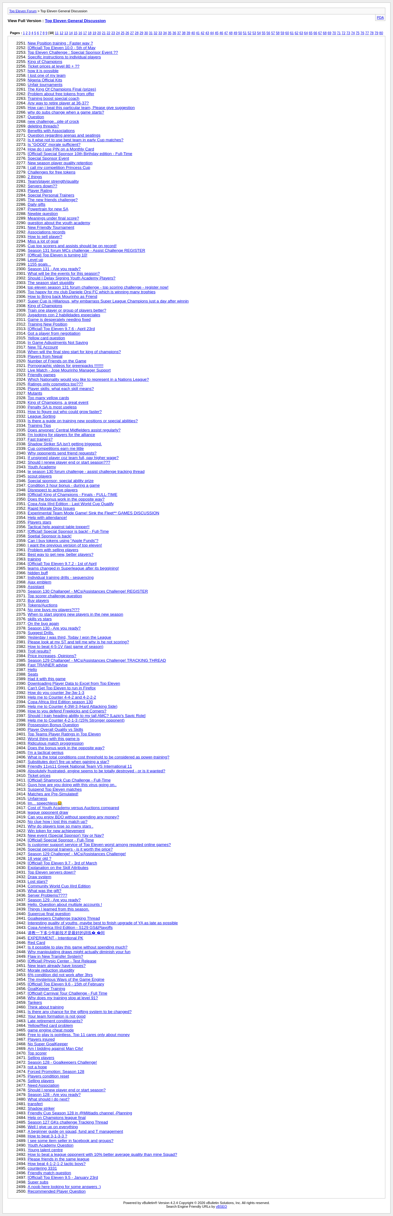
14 (71, 33)
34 (165, 33)
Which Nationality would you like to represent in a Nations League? (88, 379)
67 (320, 33)
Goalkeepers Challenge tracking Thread (64, 918)
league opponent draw (48, 812)
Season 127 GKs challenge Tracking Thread (68, 1122)
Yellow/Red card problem (50, 1025)
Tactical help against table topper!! (59, 526)
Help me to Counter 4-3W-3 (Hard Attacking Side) (72, 706)
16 (80, 33)
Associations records (46, 232)
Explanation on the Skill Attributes (58, 867)
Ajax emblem (39, 582)
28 (136, 33)
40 (193, 33)
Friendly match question (49, 1173)
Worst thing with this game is (54, 738)
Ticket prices (39, 775)
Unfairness (37, 798)
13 (66, 33)
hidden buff (38, 573)
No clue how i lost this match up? (58, 821)
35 (169, 33)
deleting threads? (43, 126)
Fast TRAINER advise (48, 665)
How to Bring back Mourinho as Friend (62, 296)
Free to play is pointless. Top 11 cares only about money (79, 1034)
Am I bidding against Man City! (55, 1048)
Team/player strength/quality (53, 181)
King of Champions (45, 61)
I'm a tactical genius (46, 752)
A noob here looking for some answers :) (64, 1186)
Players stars (39, 522)
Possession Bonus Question (53, 725)
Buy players (38, 600)
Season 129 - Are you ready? (54, 900)
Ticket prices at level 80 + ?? (54, 66)
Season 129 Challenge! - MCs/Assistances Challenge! (77, 854)
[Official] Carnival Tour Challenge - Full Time (67, 993)
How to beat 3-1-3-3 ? (47, 1136)
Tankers (35, 1002)
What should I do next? (48, 1099)
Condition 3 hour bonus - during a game (64, 485)
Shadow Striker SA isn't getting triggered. (65, 444)
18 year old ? (39, 858)
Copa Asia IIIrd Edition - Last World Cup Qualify (71, 503)
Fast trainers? (40, 439)
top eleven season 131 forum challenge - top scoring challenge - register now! (98, 287)
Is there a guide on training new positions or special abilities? (83, 421)
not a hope (37, 1067)
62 (296, 33)
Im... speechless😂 (45, 803)
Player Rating (40, 190)
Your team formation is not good (56, 1016)
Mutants (35, 393)
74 (353, 33)
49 (235, 33)
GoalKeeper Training (46, 988)
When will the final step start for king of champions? (74, 351)
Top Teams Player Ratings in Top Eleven (64, 734)
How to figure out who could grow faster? (65, 411)
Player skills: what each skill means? (61, 388)
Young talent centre (45, 1150)
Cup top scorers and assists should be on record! (72, 246)
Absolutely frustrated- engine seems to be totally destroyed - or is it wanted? (96, 771)
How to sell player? (45, 236)
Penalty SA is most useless (52, 407)
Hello (32, 669)
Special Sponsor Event (48, 158)
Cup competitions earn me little (56, 448)
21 (104, 33)
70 (334, 33)
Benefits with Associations (51, 130)
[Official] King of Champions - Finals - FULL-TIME (72, 494)
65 (311, 33)
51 (245, 33)
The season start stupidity (51, 282)
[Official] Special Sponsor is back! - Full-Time (68, 531)
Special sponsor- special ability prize (61, 480)
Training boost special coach (53, 98)
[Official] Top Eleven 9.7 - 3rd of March (62, 863)
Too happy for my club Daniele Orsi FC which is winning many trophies (91, 292)
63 (301, 33)
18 (89, 33)
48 (230, 33)
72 (343, 33)
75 (358, 33)
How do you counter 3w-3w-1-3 (56, 692)
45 (216, 33)
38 (183, 33)
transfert (35, 1103)
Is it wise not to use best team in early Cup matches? (75, 140)
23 (113, 33)
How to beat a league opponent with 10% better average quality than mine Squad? (102, 1154)
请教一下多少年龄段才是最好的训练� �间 (66, 932)
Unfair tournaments (45, 84)
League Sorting (41, 416)
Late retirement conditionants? (55, 1021)
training (34, 559)
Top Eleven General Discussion (75, 20)
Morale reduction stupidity (51, 970)
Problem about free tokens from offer (61, 94)
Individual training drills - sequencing (61, 577)
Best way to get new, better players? (60, 554)
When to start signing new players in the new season (75, 614)
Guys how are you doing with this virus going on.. (72, 784)
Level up (35, 259)
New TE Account (43, 347)
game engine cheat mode (51, 1030)
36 (174, 33)
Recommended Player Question (57, 1191)
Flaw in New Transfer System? (55, 956)
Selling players (41, 1057)
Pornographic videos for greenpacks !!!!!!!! (65, 365)
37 (179, 33)
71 (339, 33)
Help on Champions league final (57, 1117)
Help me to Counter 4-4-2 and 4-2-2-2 (62, 697)
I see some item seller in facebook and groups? (70, 1140)
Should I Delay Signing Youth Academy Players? (71, 278)
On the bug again (43, 623)
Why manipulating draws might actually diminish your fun (79, 951)
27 (132, 33)
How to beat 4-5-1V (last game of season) (65, 646)
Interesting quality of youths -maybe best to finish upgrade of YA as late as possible (103, 923)
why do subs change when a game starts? (66, 112)
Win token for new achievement (56, 830)
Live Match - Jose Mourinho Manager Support (69, 370)
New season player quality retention (60, 163)
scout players (40, 476)
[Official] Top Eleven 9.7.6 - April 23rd (61, 328)
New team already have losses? (57, 965)
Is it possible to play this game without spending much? (77, 947)
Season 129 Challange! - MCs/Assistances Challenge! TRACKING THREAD (97, 660)
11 (57, 33)
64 (306, 33)
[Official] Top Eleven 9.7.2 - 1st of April (62, 563)
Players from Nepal (45, 356)
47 (226, 33)
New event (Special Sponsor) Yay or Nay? (66, 835)
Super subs (38, 1182)
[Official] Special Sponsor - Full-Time (61, 840)
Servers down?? (42, 186)
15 (75, 33)
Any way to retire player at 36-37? (58, 103)
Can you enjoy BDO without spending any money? (73, 817)
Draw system (39, 877)
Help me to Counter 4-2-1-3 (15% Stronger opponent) (76, 720)
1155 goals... (39, 264)
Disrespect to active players (53, 490)
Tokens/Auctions (42, 605)
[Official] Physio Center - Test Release (62, 961)
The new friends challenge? (53, 199)
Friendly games (42, 374)
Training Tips (39, 425)
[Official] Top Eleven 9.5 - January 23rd (63, 1177)
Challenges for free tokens (52, 172)
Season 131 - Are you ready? (54, 269)
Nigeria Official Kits (45, 80)
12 (61, 33)
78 (372, 33)
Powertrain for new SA (48, 209)
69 (329, 33)
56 (268, 33)
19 (94, 33)
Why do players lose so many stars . (60, 826)
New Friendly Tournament (51, 227)
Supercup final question (49, 913)
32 (155, 33)
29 (141, 33)
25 (122, 33)
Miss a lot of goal (43, 241)
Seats (33, 674)
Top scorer (37, 1053)
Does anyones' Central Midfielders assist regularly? (74, 430)
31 (151, 33)
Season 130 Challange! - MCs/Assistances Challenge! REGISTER (88, 591)
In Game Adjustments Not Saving (58, 342)
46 (221, 33)
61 (292, 33)
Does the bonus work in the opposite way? (66, 499)
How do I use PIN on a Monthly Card (61, 149)
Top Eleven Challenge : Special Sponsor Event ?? (73, 52)
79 (376, 33)
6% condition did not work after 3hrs (60, 974)
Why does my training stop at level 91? (63, 998)
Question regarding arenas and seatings (64, 135)
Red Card (36, 942)
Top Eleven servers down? (52, 872)
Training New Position (47, 324)
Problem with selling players (53, 550)
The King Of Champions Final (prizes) (62, 89)
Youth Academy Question (50, 1145)
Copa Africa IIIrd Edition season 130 (60, 702)
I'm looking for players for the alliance (61, 434)
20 (99, 33)
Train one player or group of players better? (67, 310)
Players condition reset (48, 1076)
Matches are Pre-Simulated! (53, 794)
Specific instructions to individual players (64, 57)
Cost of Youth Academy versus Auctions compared (73, 807)
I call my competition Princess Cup (59, 167)
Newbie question (43, 213)
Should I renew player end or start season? (67, 1090)
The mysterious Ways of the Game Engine (66, 979)
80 (381, 33)
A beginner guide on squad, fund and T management (75, 1131)
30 (146, 33)
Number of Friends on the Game (57, 361)
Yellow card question (46, 338)
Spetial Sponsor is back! (50, 536)
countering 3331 (42, 1168)
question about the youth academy (59, 222)
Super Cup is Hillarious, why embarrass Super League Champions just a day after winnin (108, 301)
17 (85, 33)
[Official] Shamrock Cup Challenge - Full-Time (69, 780)
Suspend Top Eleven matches (55, 789)
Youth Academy (42, 467)
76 (362, 33)
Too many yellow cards (48, 398)
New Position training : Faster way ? (60, 43)
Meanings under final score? (53, 218)
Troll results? (39, 651)
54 (259, 33)
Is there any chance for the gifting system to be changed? (80, 1011)
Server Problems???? (47, 895)
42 (202, 33)
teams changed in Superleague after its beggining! (73, 568)
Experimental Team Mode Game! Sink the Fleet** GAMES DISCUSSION (93, 513)
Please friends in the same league (58, 1159)
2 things (35, 176)
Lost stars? (38, 881)
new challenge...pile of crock (53, 121)
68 (325, 33)
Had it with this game (47, 678)
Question (36, 117)
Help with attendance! (47, 517)
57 (273, 33)
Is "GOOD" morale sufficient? (54, 144)
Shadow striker (41, 1108)
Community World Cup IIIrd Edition (59, 886)
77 (367, 33)
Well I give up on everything (53, 1126)
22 (108, 33)
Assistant (36, 586)
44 (212, 33)
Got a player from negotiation (54, 333)
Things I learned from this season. (58, 909)
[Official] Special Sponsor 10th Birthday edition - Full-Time (80, 153)
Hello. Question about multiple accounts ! (65, 904)
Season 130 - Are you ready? (54, 628)
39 (188, 33)
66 (315, 33)
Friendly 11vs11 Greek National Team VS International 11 (80, 766)
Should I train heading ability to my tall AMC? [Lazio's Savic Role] (87, 715)
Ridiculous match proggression (56, 743)
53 (254, 33)
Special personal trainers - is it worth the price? (70, 849)
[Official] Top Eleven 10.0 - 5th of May (61, 47)
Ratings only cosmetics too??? (55, 384)
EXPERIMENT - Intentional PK (55, 938)
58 (277, 33)
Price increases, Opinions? (52, 655)
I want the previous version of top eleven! (65, 545)
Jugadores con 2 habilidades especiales (64, 315)
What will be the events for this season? (64, 273)
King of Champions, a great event (58, 402)
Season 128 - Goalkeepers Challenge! (62, 1062)
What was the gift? (44, 890)
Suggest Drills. (41, 632)
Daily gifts (36, 204)
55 (264, 33)
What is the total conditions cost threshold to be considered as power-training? (98, 757)
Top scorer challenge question (55, 596)
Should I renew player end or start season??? (69, 462)
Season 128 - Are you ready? (54, 1094)
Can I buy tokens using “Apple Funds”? (63, 540)
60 (287, 33)
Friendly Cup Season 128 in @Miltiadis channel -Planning (80, 1113)
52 (249, 33)
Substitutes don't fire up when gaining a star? (68, 761)
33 (160, 33)
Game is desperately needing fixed (59, 319)
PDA (380, 17)
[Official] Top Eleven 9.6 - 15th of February (66, 984)
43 (207, 33)
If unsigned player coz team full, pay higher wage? (73, 457)
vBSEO (221, 1206)
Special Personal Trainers (51, 195)
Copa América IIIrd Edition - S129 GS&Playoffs (70, 927)
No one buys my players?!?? (54, 609)
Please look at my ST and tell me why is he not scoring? (78, 642)
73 (348, 33)
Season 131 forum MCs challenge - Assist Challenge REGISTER (86, 250)
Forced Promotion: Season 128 (56, 1071)
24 (118, 33)
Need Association (43, 1085)
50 (240, 33)
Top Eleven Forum (23, 11)
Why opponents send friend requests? (62, 453)
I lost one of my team (47, 75)
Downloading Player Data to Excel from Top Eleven (74, 683)
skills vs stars (40, 619)
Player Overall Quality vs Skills (55, 729)
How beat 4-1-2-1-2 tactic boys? (57, 1163)
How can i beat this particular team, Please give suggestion (81, 107)
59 (282, 33)
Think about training (46, 1007)
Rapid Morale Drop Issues (51, 508)
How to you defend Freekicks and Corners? (67, 711)
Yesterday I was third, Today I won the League (69, 637)
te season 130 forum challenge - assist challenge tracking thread (86, 471)
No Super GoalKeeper (48, 1044)
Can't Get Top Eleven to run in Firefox (62, 688)
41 (198, 33)
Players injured (41, 1039)
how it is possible (43, 70)
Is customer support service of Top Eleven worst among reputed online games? (99, 844)
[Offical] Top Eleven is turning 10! (57, 255)
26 (127, 33)
